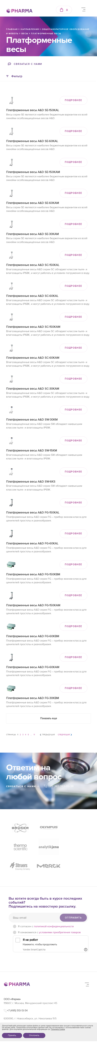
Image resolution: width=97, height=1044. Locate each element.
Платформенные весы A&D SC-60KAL (32, 296)
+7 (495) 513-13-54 (17, 991)
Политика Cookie (58, 1029)
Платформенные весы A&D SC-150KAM (33, 327)
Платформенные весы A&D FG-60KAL (32, 543)
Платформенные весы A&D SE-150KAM (33, 172)
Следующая (64, 735)
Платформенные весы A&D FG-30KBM (32, 698)
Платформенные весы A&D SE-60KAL (32, 141)
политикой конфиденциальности (54, 907)
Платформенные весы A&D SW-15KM (31, 450)
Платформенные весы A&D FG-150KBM (33, 574)
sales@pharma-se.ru (18, 1014)
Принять (12, 1035)
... (31, 735)
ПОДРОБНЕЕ (73, 100)
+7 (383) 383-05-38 (18, 1007)
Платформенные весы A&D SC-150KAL (32, 265)
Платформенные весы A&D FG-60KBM (32, 636)
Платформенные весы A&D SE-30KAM (32, 234)
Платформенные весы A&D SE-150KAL (32, 110)
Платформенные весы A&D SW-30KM (32, 419)
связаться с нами (22, 786)
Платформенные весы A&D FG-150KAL (32, 512)
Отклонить (34, 1035)
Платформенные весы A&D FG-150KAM (33, 605)
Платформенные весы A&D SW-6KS (30, 481)
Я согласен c (46, 907)
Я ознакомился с (49, 913)
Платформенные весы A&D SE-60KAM (32, 203)
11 (34, 735)
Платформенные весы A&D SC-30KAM (32, 388)
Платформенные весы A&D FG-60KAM (32, 667)
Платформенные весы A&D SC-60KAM (32, 358)
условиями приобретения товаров (60, 913)
